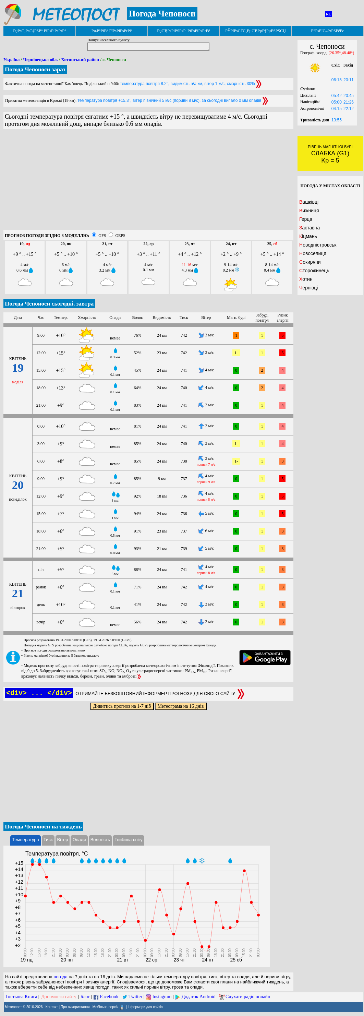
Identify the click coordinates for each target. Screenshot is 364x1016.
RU (329, 14)
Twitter (135, 996)
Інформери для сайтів (145, 1007)
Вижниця (309, 210)
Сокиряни (310, 262)
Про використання (75, 1007)
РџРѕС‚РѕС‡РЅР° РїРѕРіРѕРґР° (39, 30)
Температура (25, 839)
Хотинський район (80, 59)
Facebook (109, 996)
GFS (102, 235)
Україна (11, 59)
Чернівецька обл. (40, 59)
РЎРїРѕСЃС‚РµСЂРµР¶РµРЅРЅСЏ (255, 30)
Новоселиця (312, 253)
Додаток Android (199, 996)
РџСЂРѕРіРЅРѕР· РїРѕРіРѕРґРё (183, 30)
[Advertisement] (148, 182)
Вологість (100, 839)
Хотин (306, 279)
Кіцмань (308, 236)
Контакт (52, 1007)
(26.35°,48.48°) (341, 52)
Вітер (62, 839)
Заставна (309, 227)
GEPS (120, 235)
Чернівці (308, 287)
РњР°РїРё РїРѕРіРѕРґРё (112, 30)
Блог (85, 996)
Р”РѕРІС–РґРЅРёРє (327, 30)
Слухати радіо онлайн (248, 996)
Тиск (48, 839)
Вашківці (308, 202)
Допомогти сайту (58, 996)
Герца (305, 219)
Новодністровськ (317, 245)
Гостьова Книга (21, 996)
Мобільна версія (106, 1007)
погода (60, 976)
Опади (79, 839)
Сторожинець (314, 270)
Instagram (161, 996)
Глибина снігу (128, 839)
